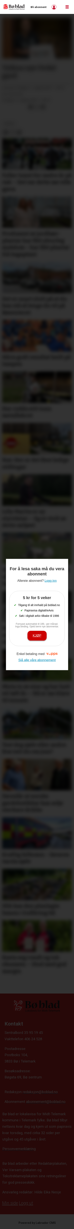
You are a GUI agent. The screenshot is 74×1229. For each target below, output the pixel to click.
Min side (10, 1203)
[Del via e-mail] (43, 107)
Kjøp (37, 635)
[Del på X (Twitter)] (37, 107)
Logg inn (54, 7)
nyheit (9, 123)
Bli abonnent (38, 7)
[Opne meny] (67, 7)
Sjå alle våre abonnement (37, 660)
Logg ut (26, 1203)
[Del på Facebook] (30, 107)
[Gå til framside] (14, 7)
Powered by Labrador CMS (37, 1223)
